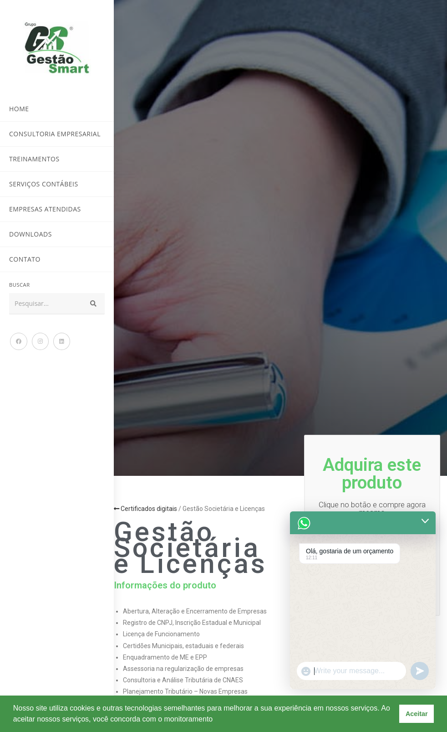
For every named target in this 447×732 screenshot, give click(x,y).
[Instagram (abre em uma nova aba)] (40, 341)
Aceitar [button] (417, 713)
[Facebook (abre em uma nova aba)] (18, 341)
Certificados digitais (145, 508)
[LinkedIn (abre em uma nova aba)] (61, 341)
